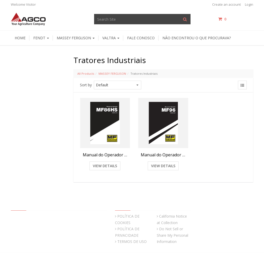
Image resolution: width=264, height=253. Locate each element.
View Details (105, 165)
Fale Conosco (141, 37)
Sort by (86, 84)
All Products (85, 73)
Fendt (41, 37)
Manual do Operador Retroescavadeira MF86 (105, 155)
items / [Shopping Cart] (235, 19)
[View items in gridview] (231, 85)
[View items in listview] (242, 85)
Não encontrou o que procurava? (196, 37)
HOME (20, 37)
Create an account (226, 4)
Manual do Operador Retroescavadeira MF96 (163, 155)
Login (249, 4)
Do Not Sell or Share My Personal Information (172, 235)
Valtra (110, 37)
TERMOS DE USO (132, 241)
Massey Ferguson (76, 37)
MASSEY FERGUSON (112, 73)
